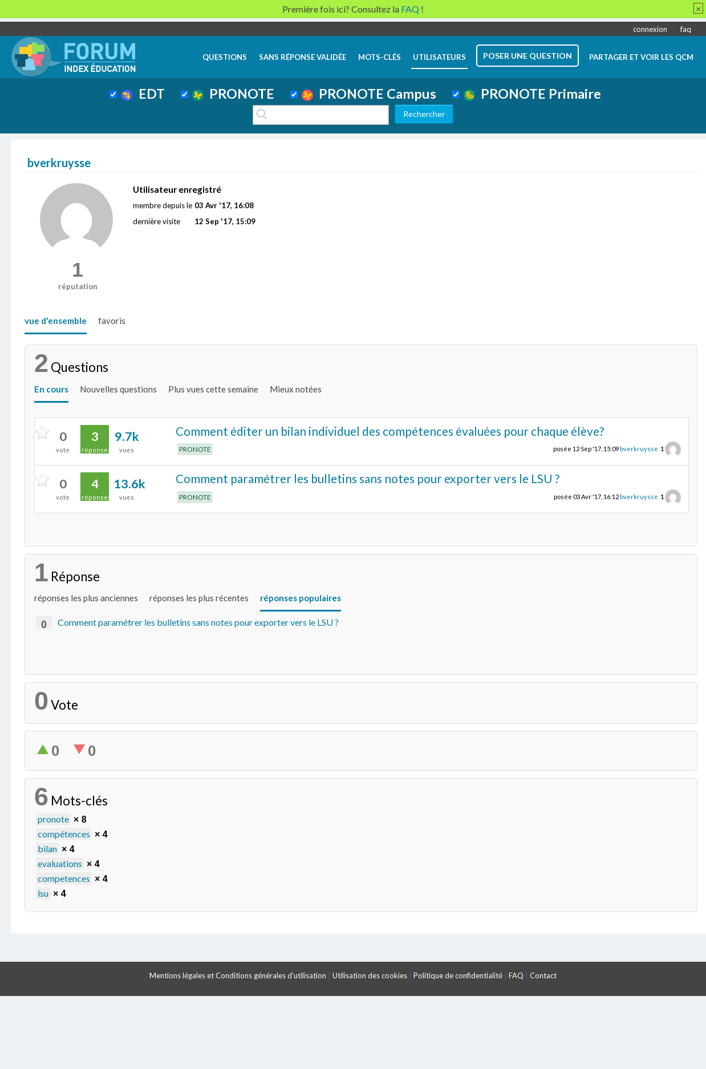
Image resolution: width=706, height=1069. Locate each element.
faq (685, 29)
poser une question (527, 55)
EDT (143, 94)
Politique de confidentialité (457, 975)
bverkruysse (639, 448)
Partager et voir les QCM (641, 57)
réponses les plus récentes (199, 598)
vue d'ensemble (56, 320)
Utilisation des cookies (369, 975)
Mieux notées (296, 389)
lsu (43, 893)
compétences (64, 833)
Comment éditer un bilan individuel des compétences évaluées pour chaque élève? (390, 431)
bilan (47, 848)
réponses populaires (300, 598)
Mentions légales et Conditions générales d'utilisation (237, 975)
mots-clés (379, 57)
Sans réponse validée (302, 57)
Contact (543, 975)
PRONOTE (233, 94)
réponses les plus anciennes (86, 598)
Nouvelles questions (118, 389)
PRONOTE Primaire (532, 94)
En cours (51, 389)
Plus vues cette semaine (213, 389)
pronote (53, 818)
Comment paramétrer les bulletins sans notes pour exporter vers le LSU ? (367, 478)
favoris (111, 320)
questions (224, 57)
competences (64, 878)
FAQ (516, 975)
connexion (650, 29)
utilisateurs (439, 57)
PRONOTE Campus (369, 94)
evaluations (60, 863)
